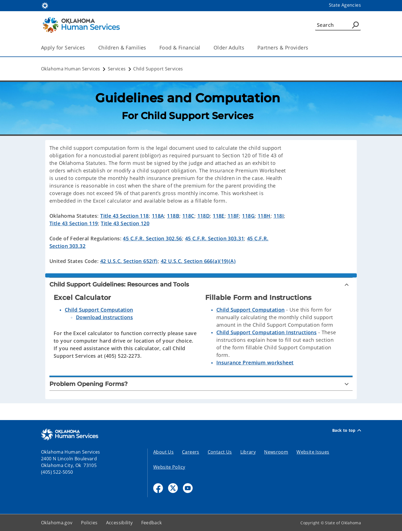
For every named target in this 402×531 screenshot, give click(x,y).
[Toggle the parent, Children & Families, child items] (148, 47)
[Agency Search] (355, 24)
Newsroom (276, 452)
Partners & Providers (282, 47)
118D (203, 215)
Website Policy (169, 467)
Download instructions (104, 317)
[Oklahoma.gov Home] (45, 5)
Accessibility (119, 523)
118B (173, 215)
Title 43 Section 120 (125, 223)
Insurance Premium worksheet (255, 362)
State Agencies (345, 5)
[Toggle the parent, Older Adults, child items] (246, 47)
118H (264, 215)
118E (218, 215)
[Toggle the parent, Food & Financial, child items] (202, 47)
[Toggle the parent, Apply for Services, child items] (87, 47)
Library (248, 452)
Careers (190, 452)
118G (248, 215)
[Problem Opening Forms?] (201, 383)
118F (233, 215)
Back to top (346, 430)
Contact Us (220, 452)
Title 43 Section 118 (124, 215)
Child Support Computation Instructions (266, 332)
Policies (89, 523)
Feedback (151, 523)
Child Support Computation (99, 309)
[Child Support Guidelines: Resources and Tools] (201, 284)
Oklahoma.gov (57, 523)
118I (279, 215)
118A (158, 215)
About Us (163, 452)
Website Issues (312, 452)
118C (188, 215)
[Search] (338, 24)
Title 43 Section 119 (73, 223)
